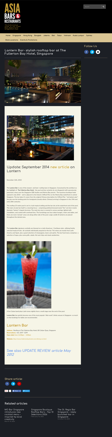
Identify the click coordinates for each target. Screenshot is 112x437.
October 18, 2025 (64, 419)
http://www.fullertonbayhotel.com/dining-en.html (29, 339)
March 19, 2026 (10, 421)
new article (60, 167)
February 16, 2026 (37, 416)
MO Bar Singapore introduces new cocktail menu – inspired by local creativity (14, 414)
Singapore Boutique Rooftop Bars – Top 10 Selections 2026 (42, 412)
